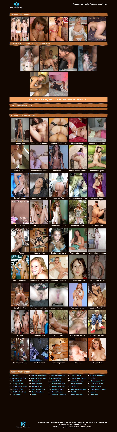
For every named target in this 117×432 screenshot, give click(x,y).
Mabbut (93, 392)
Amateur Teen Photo (20, 386)
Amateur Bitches (57, 389)
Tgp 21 (73, 392)
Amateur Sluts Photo (97, 375)
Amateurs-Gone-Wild (59, 394)
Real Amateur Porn (19, 392)
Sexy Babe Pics (57, 392)
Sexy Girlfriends (77, 383)
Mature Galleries (56, 378)
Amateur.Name (37, 386)
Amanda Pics (56, 381)
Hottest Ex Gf (17, 381)
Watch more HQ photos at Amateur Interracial (58, 99)
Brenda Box (36, 381)
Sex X (34, 394)
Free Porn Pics (18, 389)
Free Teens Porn (38, 392)
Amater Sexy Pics (77, 381)
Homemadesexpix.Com (79, 389)
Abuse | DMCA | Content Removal (80, 427)
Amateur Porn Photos (98, 389)
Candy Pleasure (18, 383)
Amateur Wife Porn (58, 386)
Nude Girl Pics (96, 386)
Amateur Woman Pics (38, 378)
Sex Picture (17, 394)
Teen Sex (15, 375)
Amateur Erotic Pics (19, 378)
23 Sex (93, 378)
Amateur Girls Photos (38, 375)
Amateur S (94, 394)
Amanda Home (75, 375)
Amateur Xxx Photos (58, 375)
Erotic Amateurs (77, 394)
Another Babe (37, 383)
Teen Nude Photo (97, 383)
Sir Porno (74, 386)
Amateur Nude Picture (78, 378)
